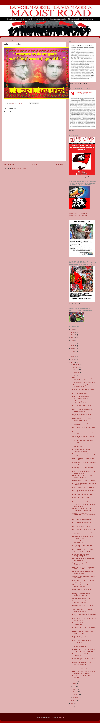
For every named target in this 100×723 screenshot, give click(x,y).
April (74, 689)
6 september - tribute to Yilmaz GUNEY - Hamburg (81, 415)
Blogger (61, 718)
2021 (72, 343)
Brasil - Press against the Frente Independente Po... (82, 641)
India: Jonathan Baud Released (82, 519)
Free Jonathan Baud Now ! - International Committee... (81, 667)
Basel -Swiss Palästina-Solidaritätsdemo (79, 637)
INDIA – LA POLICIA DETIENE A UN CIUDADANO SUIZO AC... (83, 672)
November (76, 367)
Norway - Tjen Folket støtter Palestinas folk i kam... (81, 594)
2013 (72, 701)
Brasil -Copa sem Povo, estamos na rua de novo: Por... (83, 472)
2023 (72, 337)
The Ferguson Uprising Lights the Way (84, 382)
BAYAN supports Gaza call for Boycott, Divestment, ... (81, 419)
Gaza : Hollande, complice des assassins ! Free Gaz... (81, 590)
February (76, 694)
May (74, 686)
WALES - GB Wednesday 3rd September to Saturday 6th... (82, 509)
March (75, 692)
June (74, 683)
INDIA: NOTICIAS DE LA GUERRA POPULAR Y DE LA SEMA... (83, 568)
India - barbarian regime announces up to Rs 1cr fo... (83, 491)
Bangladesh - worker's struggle (82, 502)
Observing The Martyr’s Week (81, 598)
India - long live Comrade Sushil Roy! (83, 529)
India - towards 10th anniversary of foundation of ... (83, 523)
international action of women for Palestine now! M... (82, 572)
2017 (72, 354)
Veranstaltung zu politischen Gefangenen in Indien (81, 601)
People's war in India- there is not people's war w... (82, 537)
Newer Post (9, 164)
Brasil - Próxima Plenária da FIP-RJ (83, 487)
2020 (72, 346)
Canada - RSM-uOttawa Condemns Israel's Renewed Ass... (83, 645)
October (75, 370)
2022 (72, 340)
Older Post (59, 164)
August (75, 375)
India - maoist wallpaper (79, 394)
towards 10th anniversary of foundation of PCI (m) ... (81, 498)
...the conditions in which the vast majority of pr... (82, 441)
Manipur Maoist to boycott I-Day (82, 494)
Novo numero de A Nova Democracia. (84, 480)
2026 (72, 329)
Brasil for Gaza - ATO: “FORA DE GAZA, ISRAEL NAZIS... (82, 406)
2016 (72, 356)
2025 (72, 332)
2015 (72, 359)
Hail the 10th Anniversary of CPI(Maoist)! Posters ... (80, 397)
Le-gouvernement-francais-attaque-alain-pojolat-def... (83, 559)
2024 (72, 335)
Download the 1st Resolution (78, 213)
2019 (72, 348)
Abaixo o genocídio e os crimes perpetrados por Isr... (82, 610)
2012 (72, 703)
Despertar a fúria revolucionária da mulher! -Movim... (83, 606)
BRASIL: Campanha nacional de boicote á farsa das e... (82, 476)
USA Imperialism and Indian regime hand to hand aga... (83, 378)
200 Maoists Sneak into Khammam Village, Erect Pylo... (83, 585)
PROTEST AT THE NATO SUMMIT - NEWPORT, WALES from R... (83, 550)
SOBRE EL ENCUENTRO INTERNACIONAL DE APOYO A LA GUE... (84, 515)
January (75, 697)
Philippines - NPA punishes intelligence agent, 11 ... (80, 555)
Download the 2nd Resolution (78, 215)
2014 (72, 362)
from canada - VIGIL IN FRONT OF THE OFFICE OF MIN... (83, 390)
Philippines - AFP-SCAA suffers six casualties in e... (83, 468)
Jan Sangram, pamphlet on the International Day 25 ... (82, 401)
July (74, 681)
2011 (72, 706)
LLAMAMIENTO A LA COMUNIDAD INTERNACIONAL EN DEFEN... (83, 650)
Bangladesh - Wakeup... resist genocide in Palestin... (81, 663)
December (76, 364)
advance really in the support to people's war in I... (82, 541)
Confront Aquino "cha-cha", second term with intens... (83, 437)
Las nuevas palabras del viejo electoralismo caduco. (81, 450)
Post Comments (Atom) (19, 168)
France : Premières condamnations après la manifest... (83, 632)
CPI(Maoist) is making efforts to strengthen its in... (82, 385)
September (76, 372)
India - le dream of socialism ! (81, 526)
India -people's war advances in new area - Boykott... (83, 428)
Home (34, 164)
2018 (72, 351)
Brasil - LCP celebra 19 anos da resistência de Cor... (82, 410)
